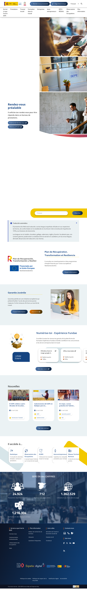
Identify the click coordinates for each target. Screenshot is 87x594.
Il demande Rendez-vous (17, 123)
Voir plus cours (42, 369)
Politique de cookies (25, 578)
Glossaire (31, 537)
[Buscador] (81, 4)
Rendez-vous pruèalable (40, 4)
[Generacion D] (43, 565)
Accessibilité (63, 578)
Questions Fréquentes (35, 540)
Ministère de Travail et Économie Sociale (52, 532)
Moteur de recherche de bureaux (35, 532)
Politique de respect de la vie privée (39, 579)
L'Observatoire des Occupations (14, 543)
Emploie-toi (49, 537)
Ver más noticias (43, 428)
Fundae (48, 540)
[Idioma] (74, 4)
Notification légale (54, 578)
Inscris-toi (35, 312)
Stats (10, 548)
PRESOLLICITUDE (14, 127)
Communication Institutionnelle (13, 538)
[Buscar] (51, 213)
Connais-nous (13, 534)
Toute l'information (71, 272)
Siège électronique (60, 4)
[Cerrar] (76, 223)
